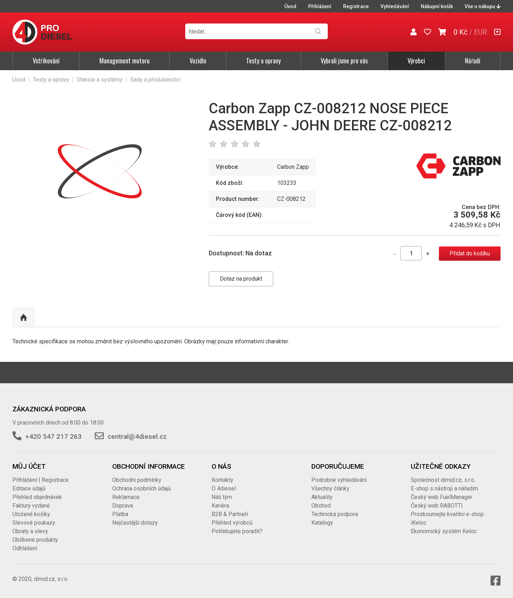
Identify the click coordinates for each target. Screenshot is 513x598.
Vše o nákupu (483, 6)
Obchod (321, 505)
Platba (120, 514)
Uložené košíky (31, 514)
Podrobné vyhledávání (339, 480)
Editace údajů (29, 488)
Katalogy (322, 522)
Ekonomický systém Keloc (444, 531)
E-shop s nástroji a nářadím (444, 488)
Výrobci (416, 60)
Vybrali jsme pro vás (344, 60)
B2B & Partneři (230, 514)
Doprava (122, 505)
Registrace (356, 6)
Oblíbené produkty (35, 539)
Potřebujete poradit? (237, 531)
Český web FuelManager (441, 497)
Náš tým (222, 497)
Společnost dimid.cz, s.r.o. (443, 480)
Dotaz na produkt (241, 278)
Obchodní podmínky (136, 480)
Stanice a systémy (100, 79)
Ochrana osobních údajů (141, 488)
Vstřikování (46, 60)
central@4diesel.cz (137, 436)
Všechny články (330, 488)
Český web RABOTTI (437, 505)
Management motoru (124, 60)
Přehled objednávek (37, 497)
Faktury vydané (31, 505)
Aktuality (322, 497)
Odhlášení (24, 548)
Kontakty (222, 480)
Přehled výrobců (232, 522)
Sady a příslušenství (155, 79)
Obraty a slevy (30, 531)
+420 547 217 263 (53, 436)
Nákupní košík (437, 6)
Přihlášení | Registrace (40, 480)
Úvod (290, 6)
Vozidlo (198, 60)
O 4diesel (224, 488)
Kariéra (220, 505)
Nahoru (23, 317)
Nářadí (472, 60)
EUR (480, 32)
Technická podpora (334, 514)
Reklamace (126, 497)
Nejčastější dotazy (135, 522)
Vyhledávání (394, 6)
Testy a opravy (263, 60)
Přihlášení (319, 6)
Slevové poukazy (33, 522)
